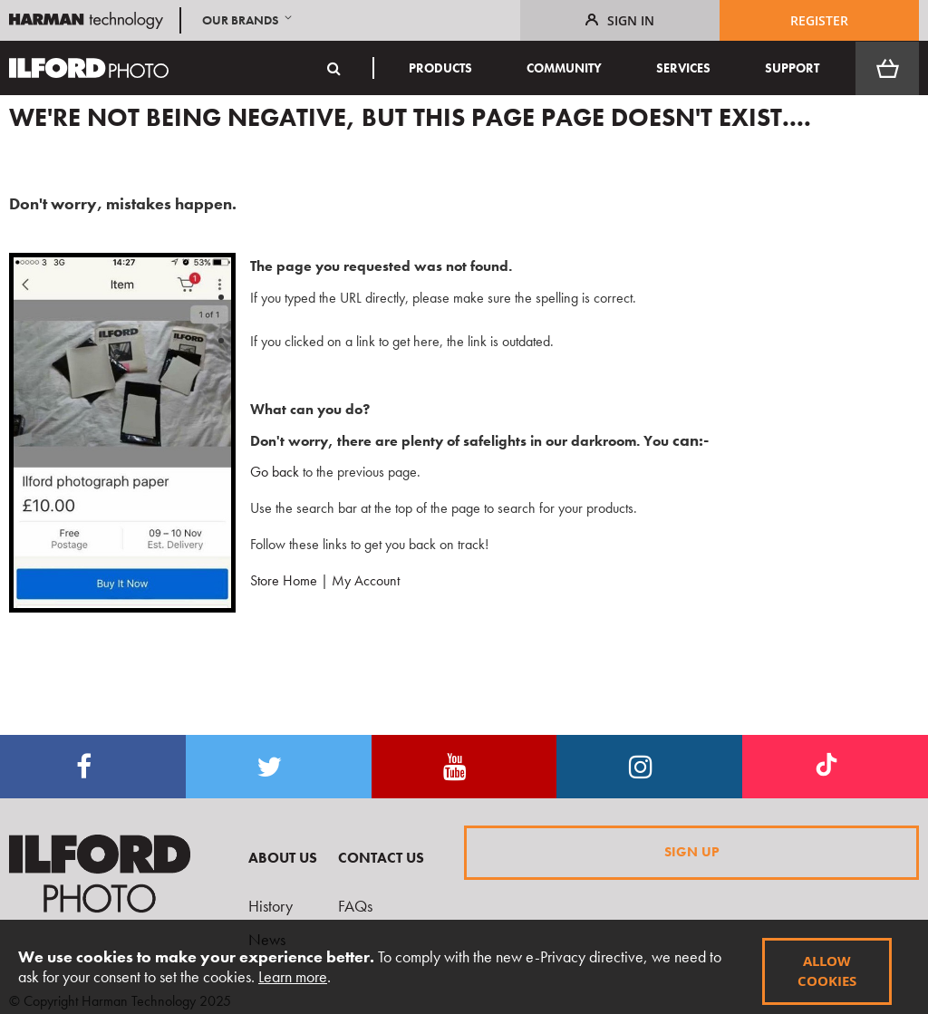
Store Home (283, 580)
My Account (366, 580)
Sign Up (692, 852)
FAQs (355, 905)
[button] (248, 20)
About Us (282, 857)
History (270, 905)
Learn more (292, 976)
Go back (267, 471)
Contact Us (381, 857)
